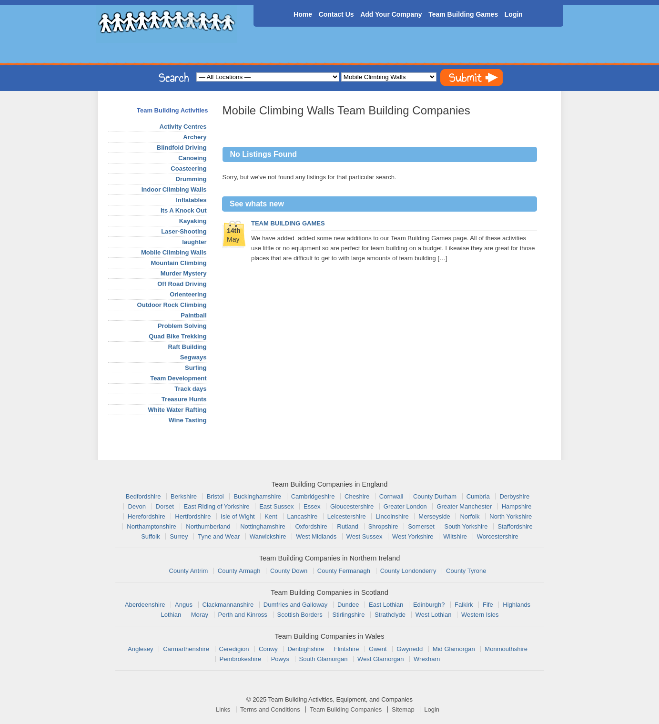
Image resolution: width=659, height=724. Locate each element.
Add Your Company (391, 14)
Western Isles (480, 614)
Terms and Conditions (270, 709)
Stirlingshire (349, 614)
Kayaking (193, 220)
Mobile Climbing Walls (173, 252)
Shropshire (383, 526)
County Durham (434, 496)
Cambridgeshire (313, 496)
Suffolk (150, 536)
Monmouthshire (506, 649)
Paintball (193, 315)
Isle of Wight (238, 516)
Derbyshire (514, 496)
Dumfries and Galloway (295, 604)
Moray (199, 614)
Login (514, 14)
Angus (184, 604)
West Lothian (434, 614)
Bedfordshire (143, 496)
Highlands (516, 604)
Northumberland (208, 526)
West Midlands (316, 536)
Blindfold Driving (182, 147)
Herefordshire (146, 516)
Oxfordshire (311, 526)
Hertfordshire (193, 516)
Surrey (179, 536)
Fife (488, 604)
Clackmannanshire (228, 604)
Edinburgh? (429, 604)
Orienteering (188, 294)
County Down (288, 570)
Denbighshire (305, 649)
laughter (194, 241)
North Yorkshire (510, 516)
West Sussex (364, 536)
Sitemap (403, 709)
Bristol (215, 496)
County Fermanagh (343, 570)
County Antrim (188, 570)
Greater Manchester (464, 506)
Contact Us (336, 14)
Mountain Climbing (179, 262)
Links (223, 709)
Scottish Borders (300, 614)
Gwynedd (409, 649)
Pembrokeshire (240, 659)
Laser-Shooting (183, 231)
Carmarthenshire (186, 649)
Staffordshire (514, 526)
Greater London (405, 506)
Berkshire (184, 496)
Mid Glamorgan (454, 649)
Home (303, 14)
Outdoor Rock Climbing (172, 304)
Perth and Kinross (242, 614)
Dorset (165, 506)
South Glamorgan (323, 659)
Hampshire (517, 506)
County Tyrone (466, 570)
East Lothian (386, 604)
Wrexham (427, 659)
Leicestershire (346, 516)
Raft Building (187, 346)
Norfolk (469, 516)
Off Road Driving (181, 283)
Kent (270, 516)
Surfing (196, 367)
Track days (190, 388)
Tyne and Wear (219, 536)
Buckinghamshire (257, 496)
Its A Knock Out (184, 210)
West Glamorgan (380, 659)
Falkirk (464, 604)
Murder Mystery (184, 273)
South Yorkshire (465, 526)
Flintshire (346, 649)
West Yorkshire (412, 536)
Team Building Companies (346, 709)
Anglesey (140, 649)
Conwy (268, 649)
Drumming (191, 179)
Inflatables (191, 200)
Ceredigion (234, 649)
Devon (137, 506)
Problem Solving (182, 325)
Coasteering (188, 168)
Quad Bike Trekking (177, 336)
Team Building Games (463, 14)
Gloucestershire (352, 506)
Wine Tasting (188, 420)
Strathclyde (390, 614)
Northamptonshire (151, 526)
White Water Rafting (177, 409)
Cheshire (357, 496)
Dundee (348, 604)
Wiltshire (455, 536)
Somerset (421, 526)
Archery (194, 137)
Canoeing (192, 158)
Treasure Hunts (184, 399)
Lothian (171, 614)
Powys (280, 659)
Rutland (347, 526)
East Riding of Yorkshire (217, 506)
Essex (312, 506)
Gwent (378, 649)
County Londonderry (408, 570)
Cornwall (391, 496)
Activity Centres (183, 126)
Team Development (178, 378)
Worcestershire (497, 536)
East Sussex (276, 506)
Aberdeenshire (145, 604)
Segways (193, 357)
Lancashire (302, 516)
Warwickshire (268, 536)
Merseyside (434, 516)
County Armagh (239, 570)
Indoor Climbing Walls (174, 189)
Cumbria (478, 496)
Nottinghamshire (262, 526)
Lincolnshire (391, 516)
